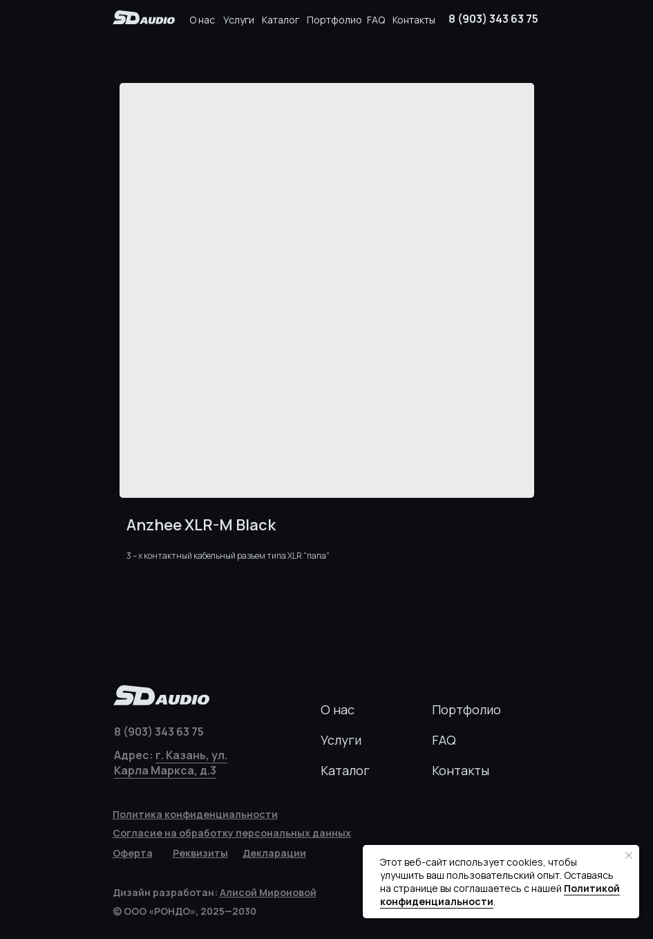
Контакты (413, 19)
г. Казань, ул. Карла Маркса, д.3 (170, 762)
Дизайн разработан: (214, 892)
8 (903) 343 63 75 (493, 18)
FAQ (376, 19)
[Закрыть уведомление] (629, 855)
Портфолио (334, 19)
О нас (202, 19)
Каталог (280, 19)
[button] (200, 852)
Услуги (238, 19)
